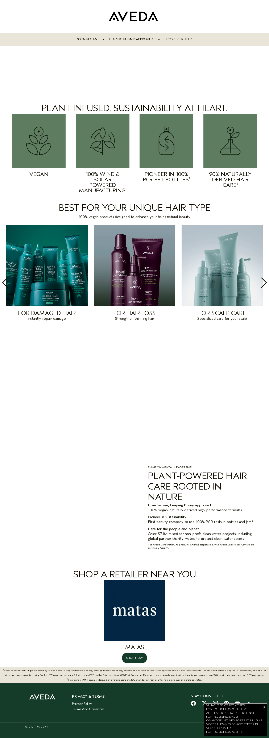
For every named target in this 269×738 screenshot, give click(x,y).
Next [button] (255, 282)
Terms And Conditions (88, 706)
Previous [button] (14, 282)
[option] (47, 274)
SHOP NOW (134, 654)
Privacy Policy (82, 700)
